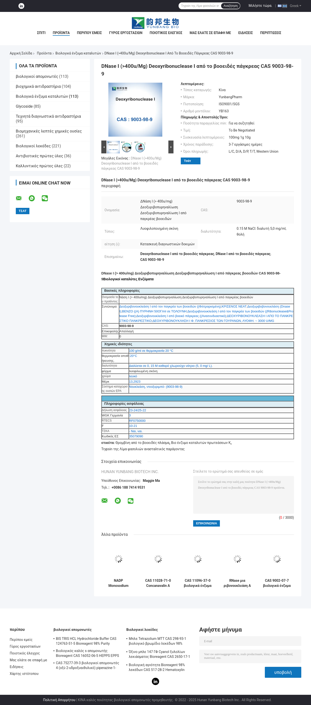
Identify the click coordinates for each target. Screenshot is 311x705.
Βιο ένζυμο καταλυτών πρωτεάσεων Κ (201, 443)
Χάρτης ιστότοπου (24, 674)
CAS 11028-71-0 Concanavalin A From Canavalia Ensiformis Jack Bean (158, 583)
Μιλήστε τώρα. (260, 6)
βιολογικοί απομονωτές (37, 76)
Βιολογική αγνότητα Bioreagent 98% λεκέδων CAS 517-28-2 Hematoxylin (157, 667)
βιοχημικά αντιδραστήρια (38, 86)
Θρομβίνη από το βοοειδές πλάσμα (142, 443)
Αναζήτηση (231, 6)
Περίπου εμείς (89, 33)
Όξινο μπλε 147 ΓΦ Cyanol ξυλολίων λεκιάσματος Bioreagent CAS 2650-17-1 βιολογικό (159, 655)
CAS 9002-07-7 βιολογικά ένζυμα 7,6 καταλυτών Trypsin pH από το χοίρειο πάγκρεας (277, 583)
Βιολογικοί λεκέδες (33, 146)
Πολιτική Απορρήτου (59, 700)
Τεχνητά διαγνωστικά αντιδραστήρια (48, 116)
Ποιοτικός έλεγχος (166, 33)
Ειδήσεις (245, 33)
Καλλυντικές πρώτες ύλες (39, 166)
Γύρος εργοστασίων (125, 33)
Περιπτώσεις (270, 33)
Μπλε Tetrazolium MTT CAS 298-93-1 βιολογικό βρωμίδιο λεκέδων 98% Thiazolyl (157, 642)
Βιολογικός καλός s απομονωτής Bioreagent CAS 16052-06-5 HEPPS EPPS (87, 653)
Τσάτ (187, 161)
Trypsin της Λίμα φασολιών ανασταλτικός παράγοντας (143, 449)
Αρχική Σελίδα (21, 53)
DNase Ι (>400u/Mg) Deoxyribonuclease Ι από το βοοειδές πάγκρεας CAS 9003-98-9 (131, 163)
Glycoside (24, 106)
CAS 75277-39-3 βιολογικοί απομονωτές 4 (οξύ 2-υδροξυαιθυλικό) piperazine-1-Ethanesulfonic (87, 666)
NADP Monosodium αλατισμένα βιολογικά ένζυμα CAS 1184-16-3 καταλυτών (118, 583)
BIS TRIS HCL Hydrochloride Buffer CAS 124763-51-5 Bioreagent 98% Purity (86, 641)
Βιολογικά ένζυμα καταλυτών (78, 53)
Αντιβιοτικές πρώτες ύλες (39, 156)
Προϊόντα (61, 33)
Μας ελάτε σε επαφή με (210, 33)
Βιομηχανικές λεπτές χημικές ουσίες (49, 131)
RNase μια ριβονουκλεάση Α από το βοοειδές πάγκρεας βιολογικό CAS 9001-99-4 (237, 583)
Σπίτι (41, 33)
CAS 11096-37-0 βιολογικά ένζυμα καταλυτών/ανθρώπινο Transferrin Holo (198, 583)
